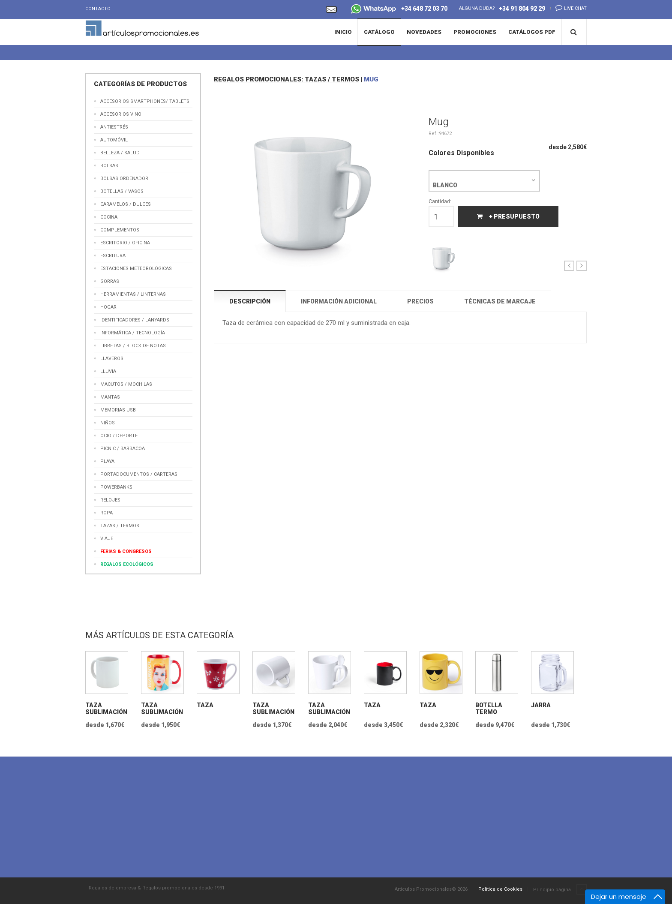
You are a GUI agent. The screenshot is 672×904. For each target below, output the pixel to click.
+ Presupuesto (508, 216)
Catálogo (379, 32)
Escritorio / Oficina (125, 243)
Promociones (474, 32)
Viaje (106, 538)
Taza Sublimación (106, 708)
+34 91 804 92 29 (522, 8)
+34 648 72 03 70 (399, 9)
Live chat (568, 7)
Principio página (560, 890)
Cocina (108, 217)
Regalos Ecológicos (126, 564)
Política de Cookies (500, 889)
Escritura (113, 255)
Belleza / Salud (120, 153)
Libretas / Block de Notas (133, 345)
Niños (107, 423)
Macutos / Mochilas (126, 384)
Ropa (106, 513)
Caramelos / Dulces (125, 204)
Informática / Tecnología (132, 333)
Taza (205, 705)
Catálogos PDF (531, 32)
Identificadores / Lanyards (134, 320)
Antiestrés (114, 127)
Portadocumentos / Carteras (138, 474)
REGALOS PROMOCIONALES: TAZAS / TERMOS (286, 79)
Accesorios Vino (120, 114)
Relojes (110, 500)
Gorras (109, 281)
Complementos (119, 230)
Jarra (541, 705)
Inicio (343, 32)
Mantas (110, 397)
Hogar (108, 307)
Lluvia (108, 371)
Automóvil (114, 140)
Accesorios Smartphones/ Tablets (144, 101)
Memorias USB (118, 410)
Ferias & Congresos (126, 551)
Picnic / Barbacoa (122, 448)
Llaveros (111, 358)
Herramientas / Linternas (133, 294)
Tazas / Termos (119, 526)
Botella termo (488, 708)
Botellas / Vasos (122, 191)
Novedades (424, 32)
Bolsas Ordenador (124, 178)
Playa (107, 461)
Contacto (98, 9)
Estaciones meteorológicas (136, 268)
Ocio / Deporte (119, 435)
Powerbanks (116, 487)
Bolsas (109, 165)
